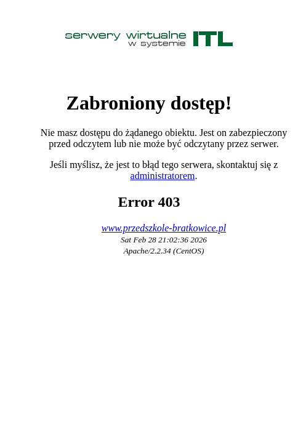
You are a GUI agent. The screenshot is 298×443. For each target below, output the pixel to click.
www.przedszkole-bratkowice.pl (164, 228)
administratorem (163, 175)
